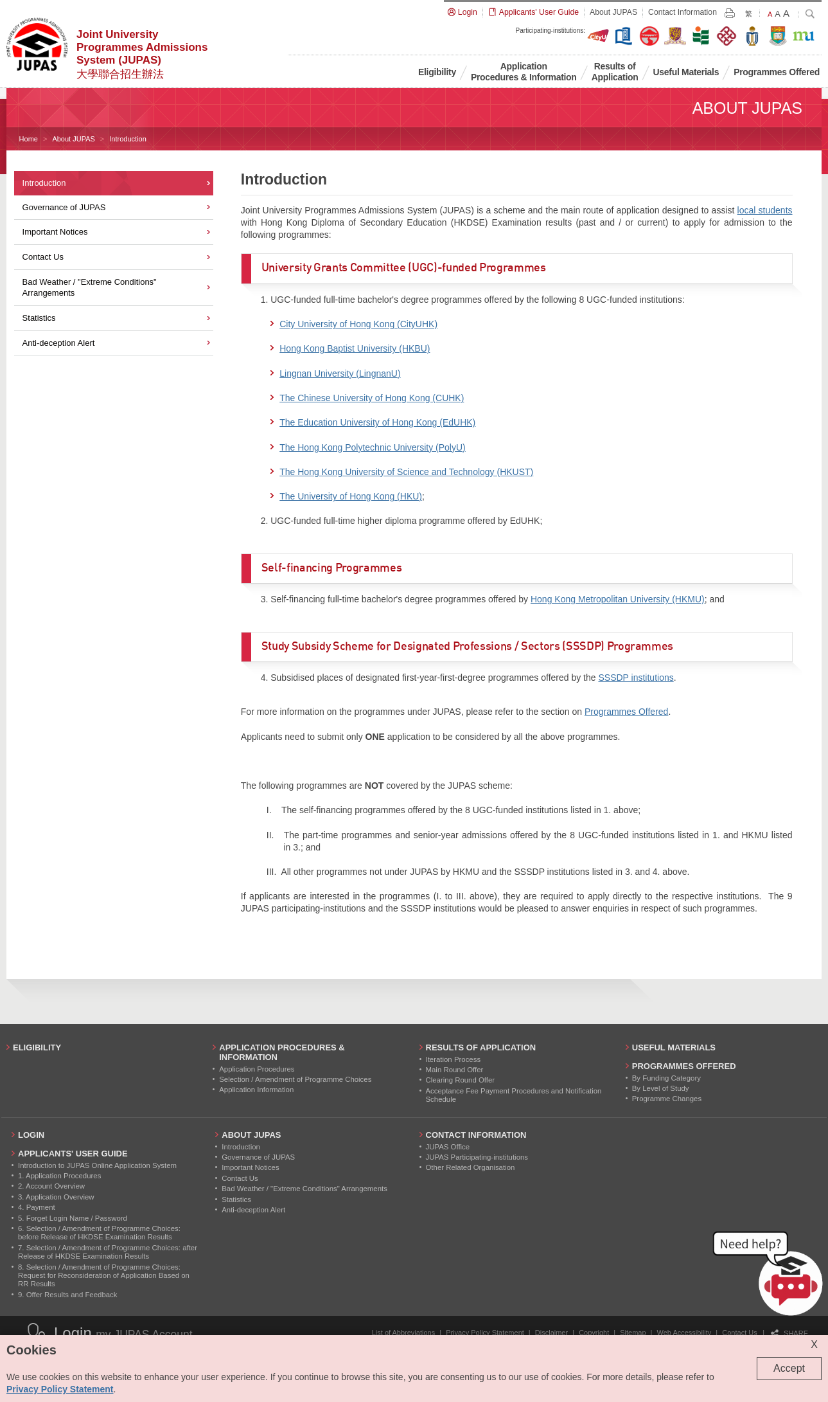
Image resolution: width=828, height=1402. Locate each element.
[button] (770, 1276)
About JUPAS (73, 139)
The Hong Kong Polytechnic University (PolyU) (372, 447)
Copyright (594, 1332)
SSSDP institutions (635, 677)
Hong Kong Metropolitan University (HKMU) (618, 599)
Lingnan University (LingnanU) (339, 373)
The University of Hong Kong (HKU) (350, 496)
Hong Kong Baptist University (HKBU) (354, 348)
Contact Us (739, 1332)
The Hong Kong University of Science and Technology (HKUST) (406, 472)
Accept (789, 1368)
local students (765, 210)
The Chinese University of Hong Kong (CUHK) (371, 398)
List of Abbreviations (403, 1332)
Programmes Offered (626, 711)
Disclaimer (551, 1332)
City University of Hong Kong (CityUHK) (358, 324)
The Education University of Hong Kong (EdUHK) (377, 422)
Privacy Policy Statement (485, 1332)
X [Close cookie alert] (814, 1344)
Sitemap (633, 1332)
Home (28, 139)
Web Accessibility (684, 1332)
